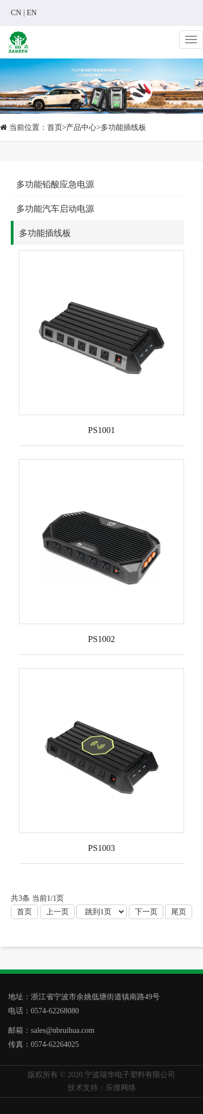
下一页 (146, 912)
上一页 (57, 912)
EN (32, 13)
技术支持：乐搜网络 (102, 1088)
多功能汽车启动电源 (55, 208)
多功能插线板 (123, 127)
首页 (54, 127)
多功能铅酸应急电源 (55, 184)
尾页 (178, 912)
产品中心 (81, 127)
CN (16, 13)
